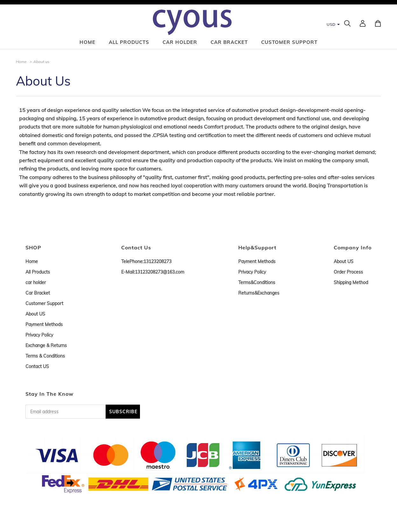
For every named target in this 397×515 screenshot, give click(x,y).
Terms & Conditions (45, 356)
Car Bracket (229, 42)
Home (87, 42)
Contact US (37, 366)
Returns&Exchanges (258, 293)
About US (35, 314)
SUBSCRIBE (123, 411)
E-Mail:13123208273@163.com (152, 272)
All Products (129, 42)
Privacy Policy (39, 335)
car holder (180, 42)
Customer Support (289, 42)
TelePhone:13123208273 (146, 261)
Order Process (348, 272)
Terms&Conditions (256, 282)
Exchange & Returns (46, 345)
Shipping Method (351, 282)
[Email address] (65, 412)
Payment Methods (44, 324)
